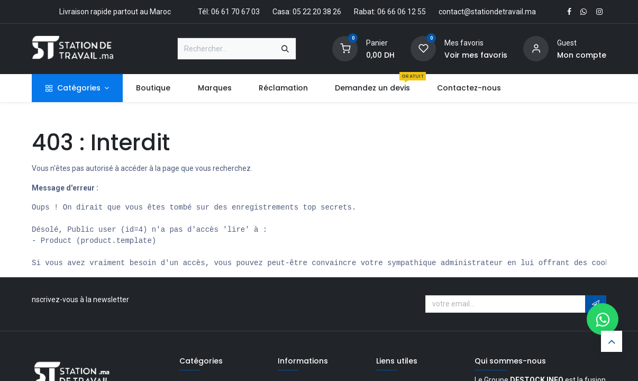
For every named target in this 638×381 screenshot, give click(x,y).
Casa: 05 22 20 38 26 (306, 11)
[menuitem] (153, 88)
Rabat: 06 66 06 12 (385, 11)
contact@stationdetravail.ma (487, 11)
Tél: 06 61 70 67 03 (229, 11)
